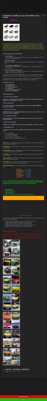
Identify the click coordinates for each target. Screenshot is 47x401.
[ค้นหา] (45, 2)
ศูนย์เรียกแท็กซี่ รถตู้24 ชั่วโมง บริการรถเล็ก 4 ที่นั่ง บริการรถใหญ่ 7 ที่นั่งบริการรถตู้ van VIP (22, 3)
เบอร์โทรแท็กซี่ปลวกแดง (16, 369)
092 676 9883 (28, 169)
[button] (43, 15)
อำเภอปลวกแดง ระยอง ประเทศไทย (15, 371)
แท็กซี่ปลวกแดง (8, 369)
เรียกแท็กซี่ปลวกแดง (25, 369)
